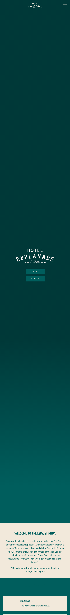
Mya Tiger (39, 558)
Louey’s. (35, 562)
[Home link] (35, 5)
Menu (35, 271)
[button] (65, 6)
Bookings (35, 279)
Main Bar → (26, 601)
